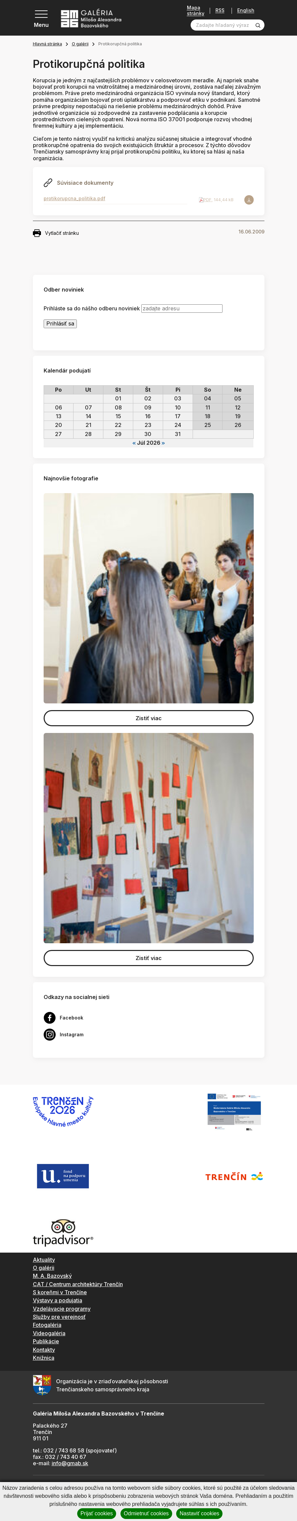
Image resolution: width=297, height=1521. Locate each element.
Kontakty (44, 1349)
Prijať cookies (97, 1513)
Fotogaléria (47, 1324)
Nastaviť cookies (199, 1513)
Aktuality (44, 1259)
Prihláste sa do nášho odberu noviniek (92, 308)
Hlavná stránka (47, 43)
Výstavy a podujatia (57, 1300)
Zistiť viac (149, 718)
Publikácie (46, 1341)
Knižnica (43, 1357)
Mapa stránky (195, 10)
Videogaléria (49, 1333)
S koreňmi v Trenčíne (60, 1292)
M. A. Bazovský (52, 1275)
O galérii (80, 43)
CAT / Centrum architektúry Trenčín (78, 1284)
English (245, 10)
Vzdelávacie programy (62, 1308)
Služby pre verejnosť (59, 1316)
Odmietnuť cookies (146, 1513)
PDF (207, 199)
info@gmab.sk (70, 1463)
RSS (220, 10)
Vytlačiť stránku (56, 233)
